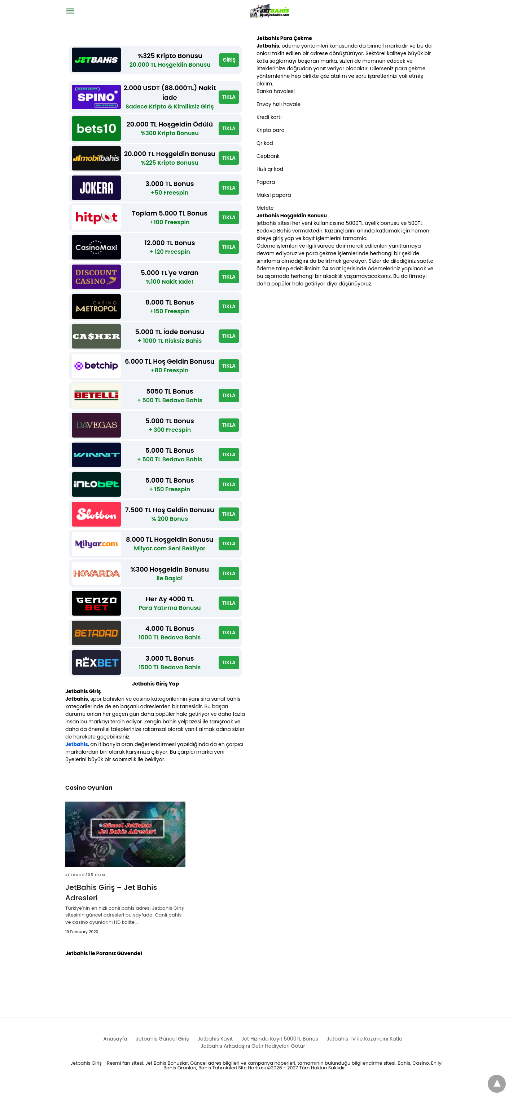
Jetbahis (76, 756)
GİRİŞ (229, 60)
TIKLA (229, 97)
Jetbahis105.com (85, 887)
